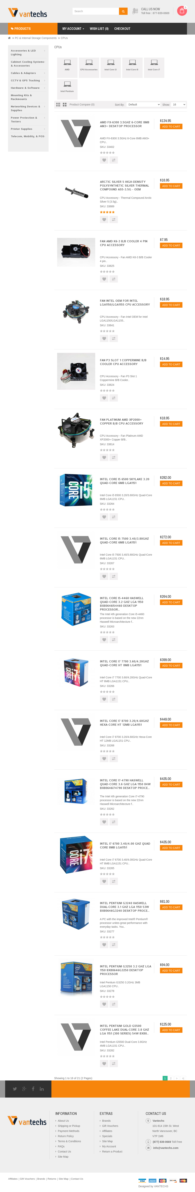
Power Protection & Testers (24, 120)
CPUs (64, 38)
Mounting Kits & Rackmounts (21, 97)
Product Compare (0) (82, 104)
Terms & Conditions (69, 1141)
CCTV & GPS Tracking (25, 80)
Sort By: (119, 104)
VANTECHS (161, 1186)
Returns (52, 1178)
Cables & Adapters (23, 73)
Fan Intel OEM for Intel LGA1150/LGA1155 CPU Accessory (125, 303)
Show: (166, 104)
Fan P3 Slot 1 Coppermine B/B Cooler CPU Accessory (123, 362)
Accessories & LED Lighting (23, 52)
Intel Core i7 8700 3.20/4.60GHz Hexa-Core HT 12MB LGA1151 (124, 723)
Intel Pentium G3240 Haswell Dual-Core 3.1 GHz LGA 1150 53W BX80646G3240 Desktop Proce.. (124, 907)
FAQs (61, 1146)
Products (21, 28)
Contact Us (64, 1151)
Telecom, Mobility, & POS (27, 136)
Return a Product (112, 1151)
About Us (63, 1120)
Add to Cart (171, 126)
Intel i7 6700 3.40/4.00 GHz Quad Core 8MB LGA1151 (125, 846)
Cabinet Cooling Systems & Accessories (27, 64)
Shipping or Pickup (69, 1125)
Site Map (63, 1156)
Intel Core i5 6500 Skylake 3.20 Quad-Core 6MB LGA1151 (124, 481)
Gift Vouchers (110, 1125)
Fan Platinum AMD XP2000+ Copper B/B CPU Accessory (121, 422)
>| (183, 1078)
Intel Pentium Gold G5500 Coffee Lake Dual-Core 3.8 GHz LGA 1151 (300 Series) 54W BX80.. (124, 1030)
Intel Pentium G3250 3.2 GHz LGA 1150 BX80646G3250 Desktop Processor (125, 970)
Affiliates (107, 1131)
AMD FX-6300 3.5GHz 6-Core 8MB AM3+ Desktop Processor (124, 124)
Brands (106, 1120)
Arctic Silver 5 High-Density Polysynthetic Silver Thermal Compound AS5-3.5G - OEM (124, 186)
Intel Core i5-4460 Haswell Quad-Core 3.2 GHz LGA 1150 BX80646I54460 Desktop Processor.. (122, 604)
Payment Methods (68, 1131)
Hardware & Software (25, 88)
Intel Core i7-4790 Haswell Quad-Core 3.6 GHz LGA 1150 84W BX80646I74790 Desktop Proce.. (125, 784)
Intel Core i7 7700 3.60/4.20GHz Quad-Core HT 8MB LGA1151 (124, 663)
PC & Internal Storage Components (36, 38)
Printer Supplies (21, 129)
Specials (107, 1136)
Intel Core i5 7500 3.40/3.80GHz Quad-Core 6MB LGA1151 (124, 541)
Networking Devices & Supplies (25, 108)
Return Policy (66, 1136)
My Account (109, 1146)
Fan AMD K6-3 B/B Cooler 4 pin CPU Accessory (123, 243)
